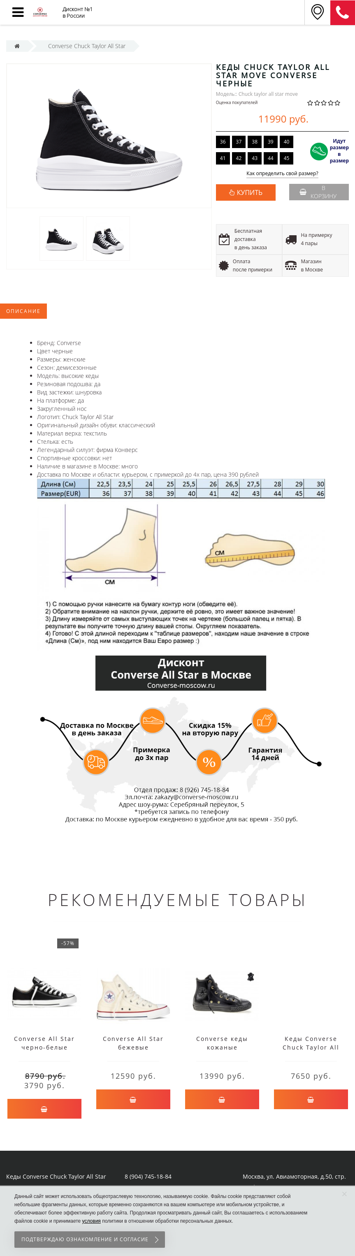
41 (223, 158)
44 (271, 158)
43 (255, 158)
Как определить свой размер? (282, 174)
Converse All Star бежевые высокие (133, 1047)
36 (223, 141)
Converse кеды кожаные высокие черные (222, 1047)
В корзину (317, 192)
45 (287, 158)
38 (255, 141)
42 (239, 158)
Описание (23, 311)
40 (287, 141)
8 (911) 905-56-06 (342, 12)
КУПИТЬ (249, 192)
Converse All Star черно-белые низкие (44, 1047)
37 (239, 141)
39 (271, 141)
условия (91, 1221)
